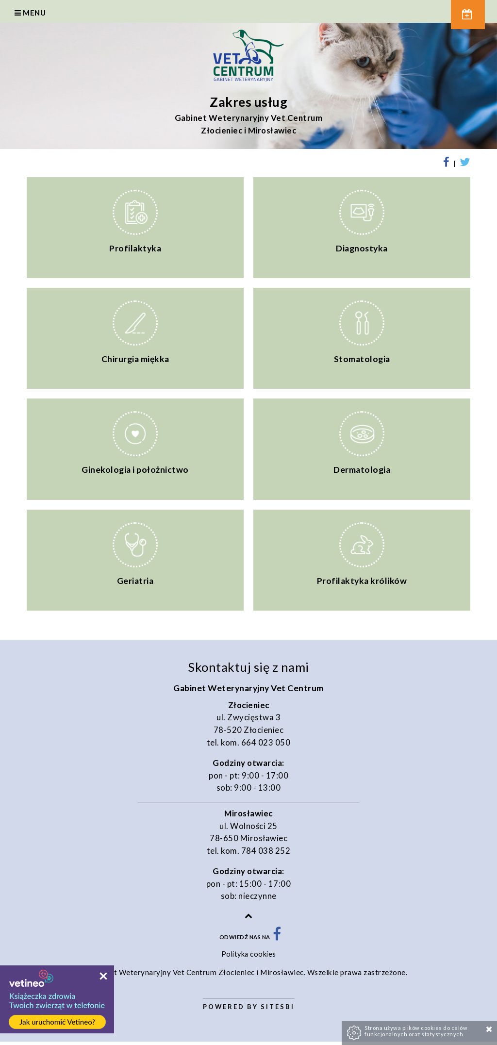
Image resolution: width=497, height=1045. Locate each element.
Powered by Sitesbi (249, 1010)
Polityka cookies (248, 958)
